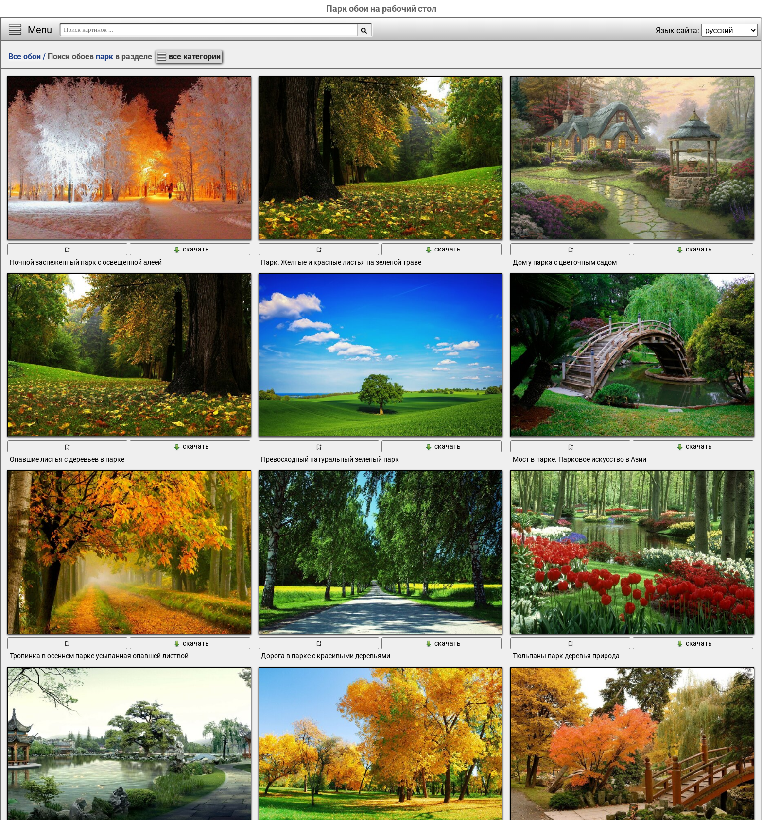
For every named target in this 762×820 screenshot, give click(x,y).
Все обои (24, 56)
